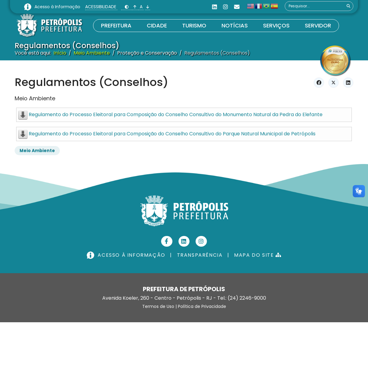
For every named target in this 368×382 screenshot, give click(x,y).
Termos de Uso (158, 306)
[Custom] (237, 7)
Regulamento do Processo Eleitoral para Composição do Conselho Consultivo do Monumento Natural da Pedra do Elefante (176, 114)
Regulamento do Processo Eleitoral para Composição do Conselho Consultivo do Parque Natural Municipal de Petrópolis (172, 133)
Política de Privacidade (202, 306)
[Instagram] (225, 7)
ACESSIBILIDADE (101, 7)
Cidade (157, 25)
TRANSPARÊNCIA (200, 255)
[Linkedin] (214, 7)
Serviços (276, 25)
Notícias (235, 25)
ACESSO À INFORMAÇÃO (126, 255)
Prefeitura (116, 25)
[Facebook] (166, 241)
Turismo (194, 25)
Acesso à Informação (57, 7)
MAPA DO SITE (257, 255)
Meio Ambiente (35, 98)
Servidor (318, 25)
